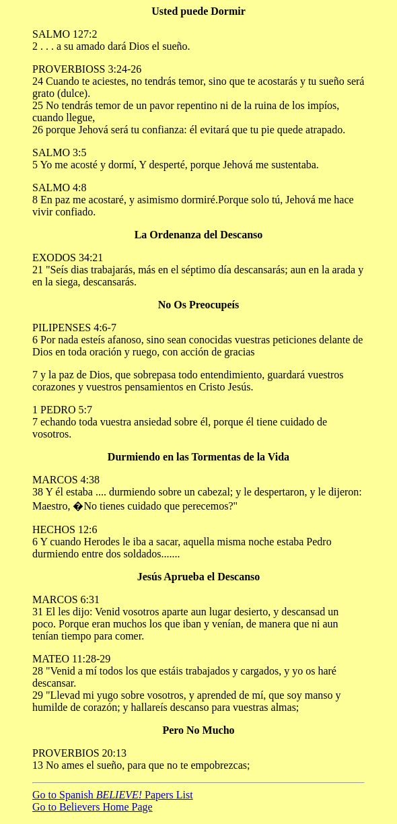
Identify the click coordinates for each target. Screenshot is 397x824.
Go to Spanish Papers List (112, 794)
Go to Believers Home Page (92, 807)
